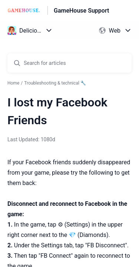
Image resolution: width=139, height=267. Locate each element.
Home (13, 83)
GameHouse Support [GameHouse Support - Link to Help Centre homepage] (81, 10)
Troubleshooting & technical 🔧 (55, 83)
